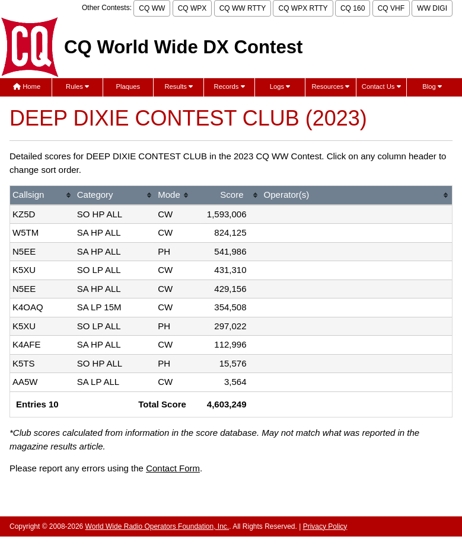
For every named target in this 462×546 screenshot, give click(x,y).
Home (26, 86)
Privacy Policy (325, 526)
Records (229, 86)
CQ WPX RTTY (302, 8)
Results (178, 86)
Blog (432, 86)
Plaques (128, 86)
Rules (77, 86)
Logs (280, 86)
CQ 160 (352, 8)
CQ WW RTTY (242, 8)
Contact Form (173, 468)
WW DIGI (432, 8)
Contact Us (381, 86)
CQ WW (152, 8)
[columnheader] (42, 195)
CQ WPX (192, 8)
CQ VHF (391, 8)
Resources (330, 86)
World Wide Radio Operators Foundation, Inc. (157, 526)
